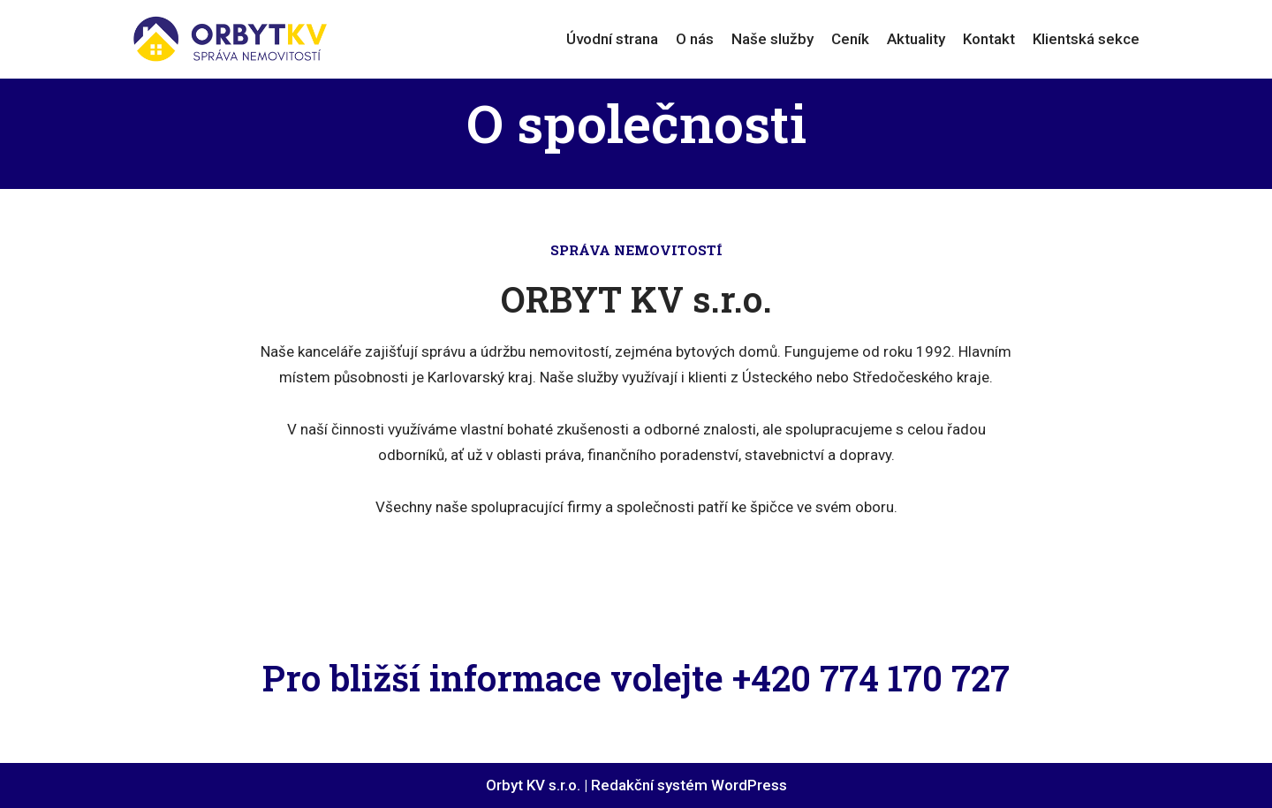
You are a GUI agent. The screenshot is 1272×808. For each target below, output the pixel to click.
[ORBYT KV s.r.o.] (229, 39)
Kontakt (989, 39)
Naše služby (772, 39)
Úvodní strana (612, 39)
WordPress (749, 785)
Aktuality (916, 39)
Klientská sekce (1086, 39)
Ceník (850, 39)
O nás (695, 39)
